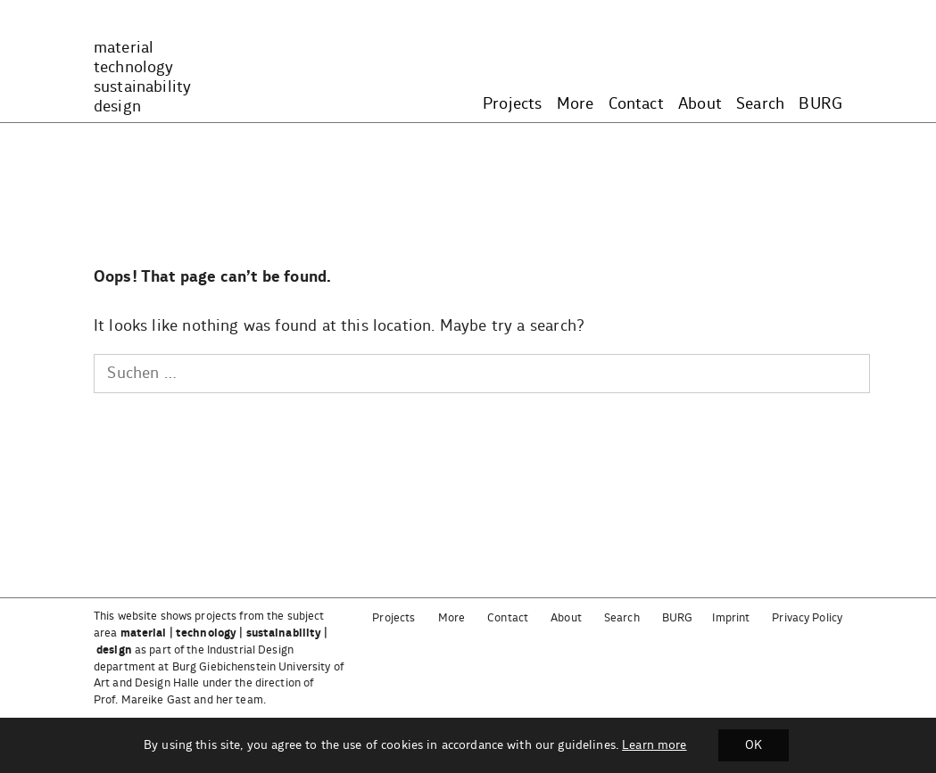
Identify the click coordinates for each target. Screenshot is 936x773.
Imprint (731, 618)
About (700, 104)
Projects (512, 104)
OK (753, 745)
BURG (820, 104)
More (575, 104)
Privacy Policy (807, 618)
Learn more (654, 745)
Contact (636, 104)
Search (760, 104)
